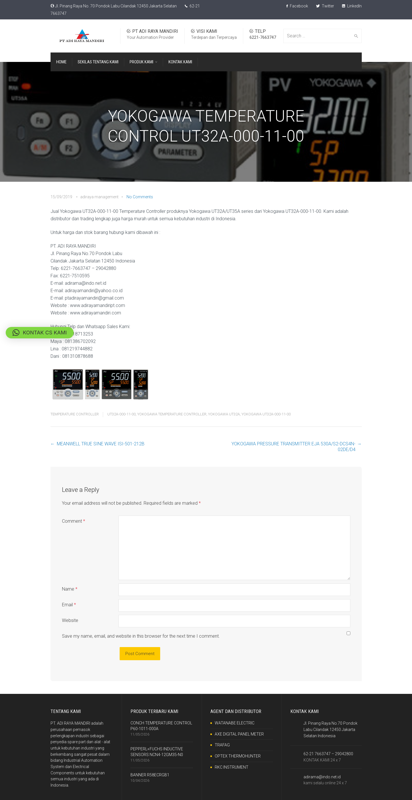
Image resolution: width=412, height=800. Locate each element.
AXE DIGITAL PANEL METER (239, 734)
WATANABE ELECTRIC (234, 723)
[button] (40, 332)
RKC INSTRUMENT (231, 767)
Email (69, 604)
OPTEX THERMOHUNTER (238, 756)
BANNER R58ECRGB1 (149, 775)
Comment (73, 521)
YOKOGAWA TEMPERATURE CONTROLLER (171, 414)
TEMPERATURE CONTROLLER (75, 414)
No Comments (139, 197)
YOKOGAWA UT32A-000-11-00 (266, 414)
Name (69, 589)
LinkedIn (352, 6)
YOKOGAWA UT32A (224, 414)
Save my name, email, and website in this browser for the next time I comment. (141, 636)
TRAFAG (222, 745)
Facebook (297, 6)
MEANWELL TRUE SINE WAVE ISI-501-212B (100, 444)
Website (70, 620)
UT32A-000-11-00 (121, 414)
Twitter (325, 6)
